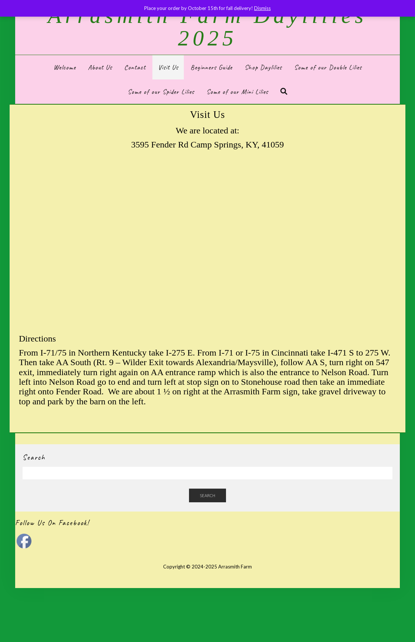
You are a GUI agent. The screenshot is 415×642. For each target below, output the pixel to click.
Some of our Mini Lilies (237, 91)
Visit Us (168, 67)
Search (207, 495)
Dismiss (262, 8)
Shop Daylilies (263, 67)
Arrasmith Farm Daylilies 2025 (207, 26)
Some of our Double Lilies (328, 67)
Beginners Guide (211, 67)
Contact (135, 67)
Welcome (65, 67)
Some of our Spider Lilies (161, 91)
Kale (184, 577)
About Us (100, 67)
